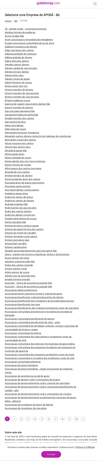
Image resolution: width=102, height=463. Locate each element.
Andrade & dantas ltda (16, 204)
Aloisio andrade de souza (18, 157)
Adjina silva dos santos (17, 61)
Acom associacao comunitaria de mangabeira (29, 39)
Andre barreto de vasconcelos (20, 207)
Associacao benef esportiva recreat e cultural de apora (33, 293)
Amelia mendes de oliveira (18, 175)
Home (8, 21)
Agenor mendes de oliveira (19, 107)
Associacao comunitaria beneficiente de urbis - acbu (32, 322)
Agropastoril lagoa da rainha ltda (21, 114)
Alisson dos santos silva (17, 147)
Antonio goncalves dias (17, 240)
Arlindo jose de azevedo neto (20, 275)
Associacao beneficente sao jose (22, 304)
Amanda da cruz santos (17, 172)
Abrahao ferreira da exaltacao (20, 32)
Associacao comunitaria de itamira (23, 333)
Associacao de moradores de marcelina (25, 408)
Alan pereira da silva (15, 122)
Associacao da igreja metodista (21, 365)
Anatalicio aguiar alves (16, 193)
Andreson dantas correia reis (20, 215)
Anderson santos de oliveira (19, 200)
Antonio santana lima (16, 247)
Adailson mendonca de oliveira (21, 46)
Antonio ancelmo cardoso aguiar (22, 225)
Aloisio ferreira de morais (18, 164)
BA (15, 21)
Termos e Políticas (85, 447)
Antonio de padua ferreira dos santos (24, 229)
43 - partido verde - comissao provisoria (25, 28)
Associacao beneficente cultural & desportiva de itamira (34, 297)
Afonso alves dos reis (16, 86)
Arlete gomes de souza (17, 272)
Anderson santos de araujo (19, 197)
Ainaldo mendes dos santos (19, 118)
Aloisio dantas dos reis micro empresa (25, 161)
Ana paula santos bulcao (17, 186)
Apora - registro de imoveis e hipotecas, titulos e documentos (37, 254)
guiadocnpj (48, 3)
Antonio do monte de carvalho (20, 233)
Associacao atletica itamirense (21, 290)
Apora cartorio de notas (17, 258)
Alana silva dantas (14, 125)
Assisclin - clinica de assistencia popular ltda (28, 283)
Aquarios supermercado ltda (20, 261)
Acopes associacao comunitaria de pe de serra (29, 43)
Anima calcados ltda (15, 222)
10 (76, 419)
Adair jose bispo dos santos (19, 50)
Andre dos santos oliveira (18, 211)
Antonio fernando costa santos (21, 236)
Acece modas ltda (14, 36)
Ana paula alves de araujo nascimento (24, 182)
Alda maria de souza (15, 129)
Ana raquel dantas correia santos (22, 190)
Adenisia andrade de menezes (21, 54)
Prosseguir (51, 454)
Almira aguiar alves (14, 154)
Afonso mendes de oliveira (19, 89)
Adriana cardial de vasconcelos (21, 68)
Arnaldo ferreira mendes (17, 279)
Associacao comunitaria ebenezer (23, 361)
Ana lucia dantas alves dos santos (22, 179)
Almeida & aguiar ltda (16, 150)
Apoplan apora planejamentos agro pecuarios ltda (31, 250)
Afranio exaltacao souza (17, 100)
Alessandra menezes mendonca (22, 132)
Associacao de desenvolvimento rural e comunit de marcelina (37, 383)
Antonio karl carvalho (16, 243)
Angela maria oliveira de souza (21, 218)
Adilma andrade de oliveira (18, 57)
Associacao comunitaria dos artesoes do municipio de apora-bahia (40, 343)
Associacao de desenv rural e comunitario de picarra (32, 379)
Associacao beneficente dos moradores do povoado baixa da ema (39, 301)
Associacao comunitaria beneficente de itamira (29, 318)
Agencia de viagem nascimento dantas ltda (27, 104)
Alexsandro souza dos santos (20, 139)
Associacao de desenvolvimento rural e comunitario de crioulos (38, 394)
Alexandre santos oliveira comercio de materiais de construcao (38, 136)
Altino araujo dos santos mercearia (23, 168)
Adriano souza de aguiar (17, 79)
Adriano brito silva (14, 75)
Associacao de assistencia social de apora (27, 376)
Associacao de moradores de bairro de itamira (29, 404)
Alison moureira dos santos (19, 143)
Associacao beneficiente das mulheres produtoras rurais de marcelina (42, 308)
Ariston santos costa (16, 268)
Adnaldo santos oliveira (17, 64)
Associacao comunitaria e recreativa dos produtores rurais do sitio (40, 358)
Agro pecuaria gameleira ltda (20, 111)
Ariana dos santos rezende (19, 265)
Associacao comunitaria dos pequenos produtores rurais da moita (39, 354)
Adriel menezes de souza (18, 82)
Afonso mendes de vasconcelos (22, 93)
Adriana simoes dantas (17, 71)
